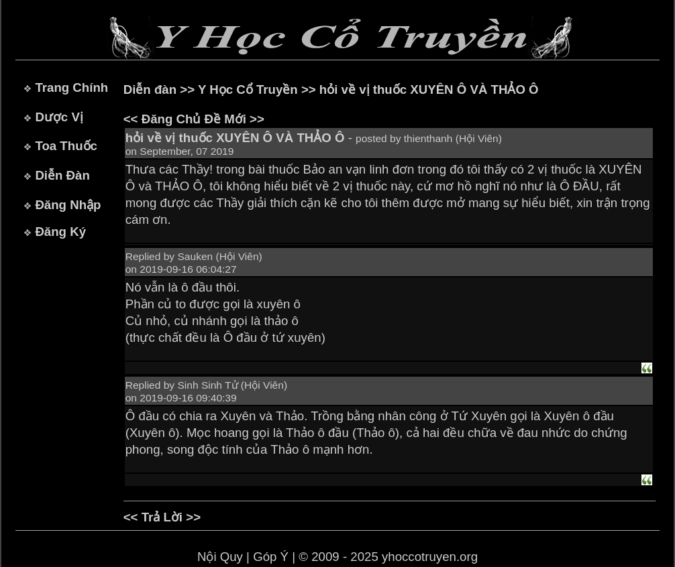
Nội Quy (220, 557)
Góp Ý (271, 557)
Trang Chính (71, 87)
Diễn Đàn (62, 175)
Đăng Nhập (68, 205)
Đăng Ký (60, 232)
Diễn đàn (149, 89)
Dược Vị (59, 117)
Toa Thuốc (66, 146)
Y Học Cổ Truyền (248, 89)
